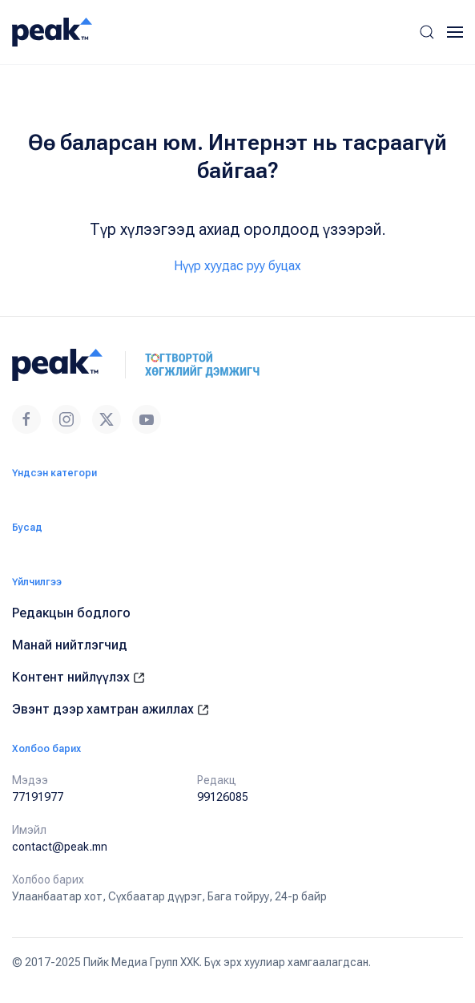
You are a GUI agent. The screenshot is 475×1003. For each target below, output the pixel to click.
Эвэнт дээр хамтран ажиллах (110, 709)
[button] (427, 32)
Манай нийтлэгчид (69, 645)
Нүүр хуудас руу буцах (237, 265)
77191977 (37, 797)
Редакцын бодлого (71, 613)
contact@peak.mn (59, 846)
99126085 (222, 797)
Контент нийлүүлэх (78, 677)
